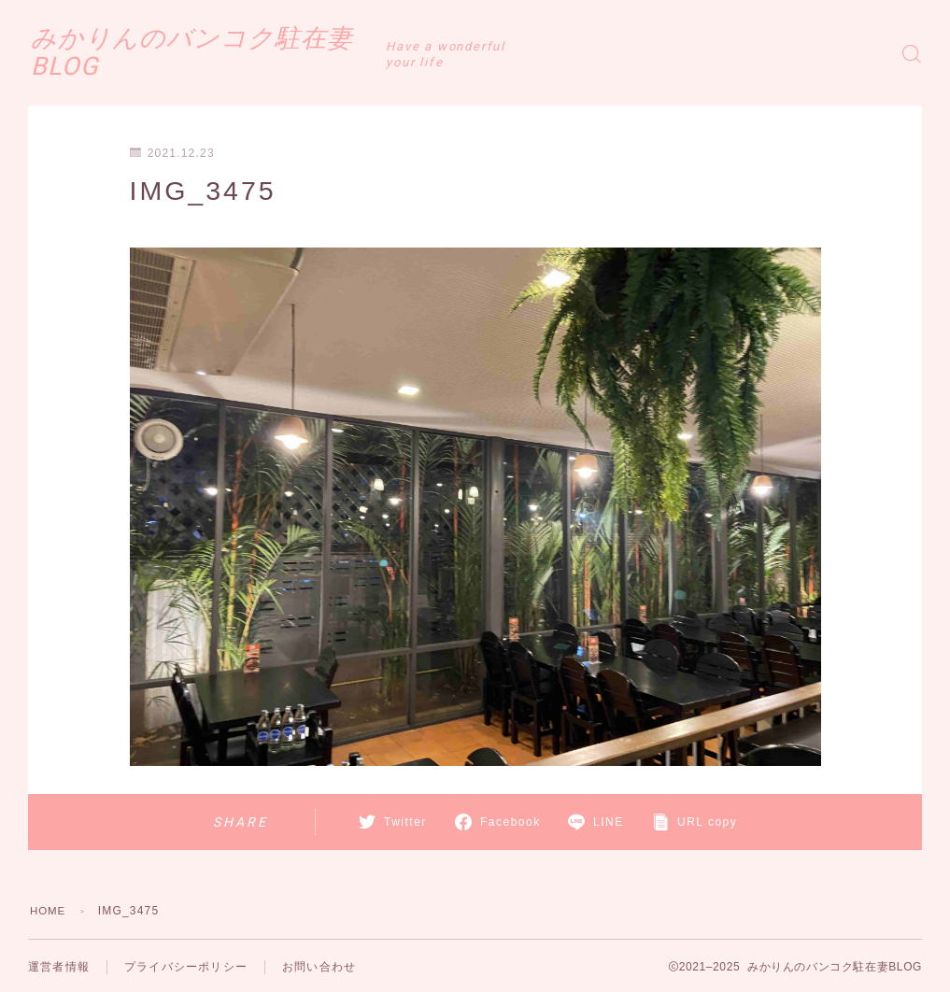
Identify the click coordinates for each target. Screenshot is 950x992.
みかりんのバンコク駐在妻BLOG (252, 53)
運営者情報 (59, 966)
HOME (49, 910)
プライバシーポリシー (186, 966)
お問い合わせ (319, 966)
